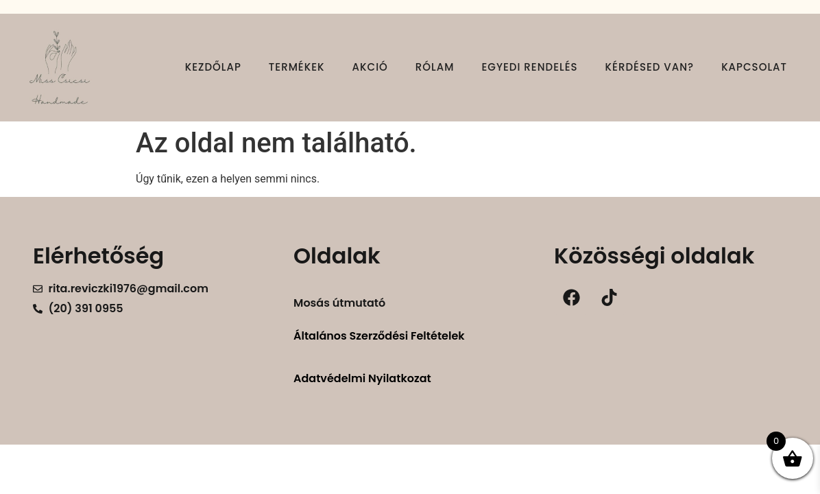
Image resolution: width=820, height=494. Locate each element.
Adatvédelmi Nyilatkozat (362, 378)
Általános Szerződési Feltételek (379, 336)
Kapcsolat (754, 67)
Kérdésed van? (650, 67)
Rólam (435, 67)
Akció (370, 67)
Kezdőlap (213, 67)
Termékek (297, 67)
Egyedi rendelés (529, 67)
